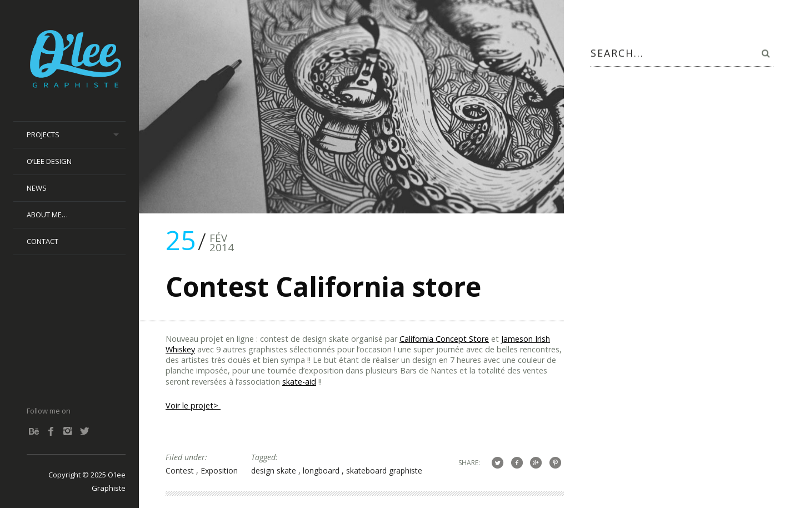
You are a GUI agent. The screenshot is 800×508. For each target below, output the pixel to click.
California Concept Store (444, 338)
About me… (47, 215)
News (37, 188)
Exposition (219, 470)
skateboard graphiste (384, 470)
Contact (42, 241)
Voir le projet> (193, 405)
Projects (43, 135)
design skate (274, 470)
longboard (322, 470)
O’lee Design (49, 161)
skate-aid (299, 381)
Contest (181, 470)
